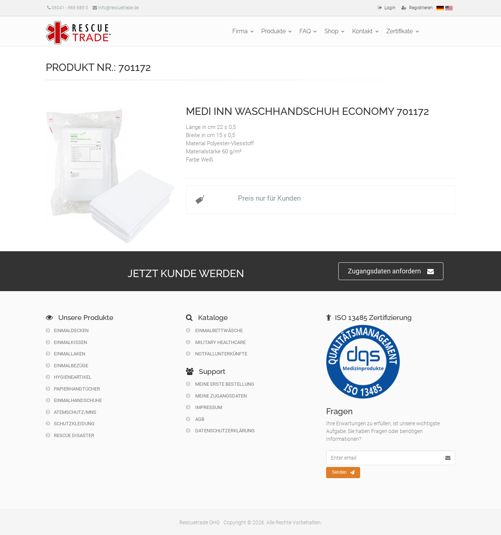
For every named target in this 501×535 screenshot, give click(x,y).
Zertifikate (399, 31)
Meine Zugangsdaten (216, 396)
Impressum (204, 407)
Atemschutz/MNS (71, 412)
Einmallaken (65, 354)
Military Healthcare (216, 342)
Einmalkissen (66, 342)
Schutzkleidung (70, 423)
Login (389, 7)
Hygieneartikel (68, 377)
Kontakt (362, 31)
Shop (332, 31)
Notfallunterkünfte (216, 354)
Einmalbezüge (67, 365)
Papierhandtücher (73, 389)
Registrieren (421, 7)
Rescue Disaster (70, 435)
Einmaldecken (67, 330)
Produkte (273, 31)
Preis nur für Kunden (269, 198)
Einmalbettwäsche (214, 330)
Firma (240, 31)
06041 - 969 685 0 (70, 7)
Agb (195, 419)
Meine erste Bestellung (220, 384)
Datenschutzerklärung (220, 430)
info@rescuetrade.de (118, 7)
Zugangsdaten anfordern (391, 271)
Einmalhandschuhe (74, 400)
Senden (343, 472)
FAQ (305, 31)
